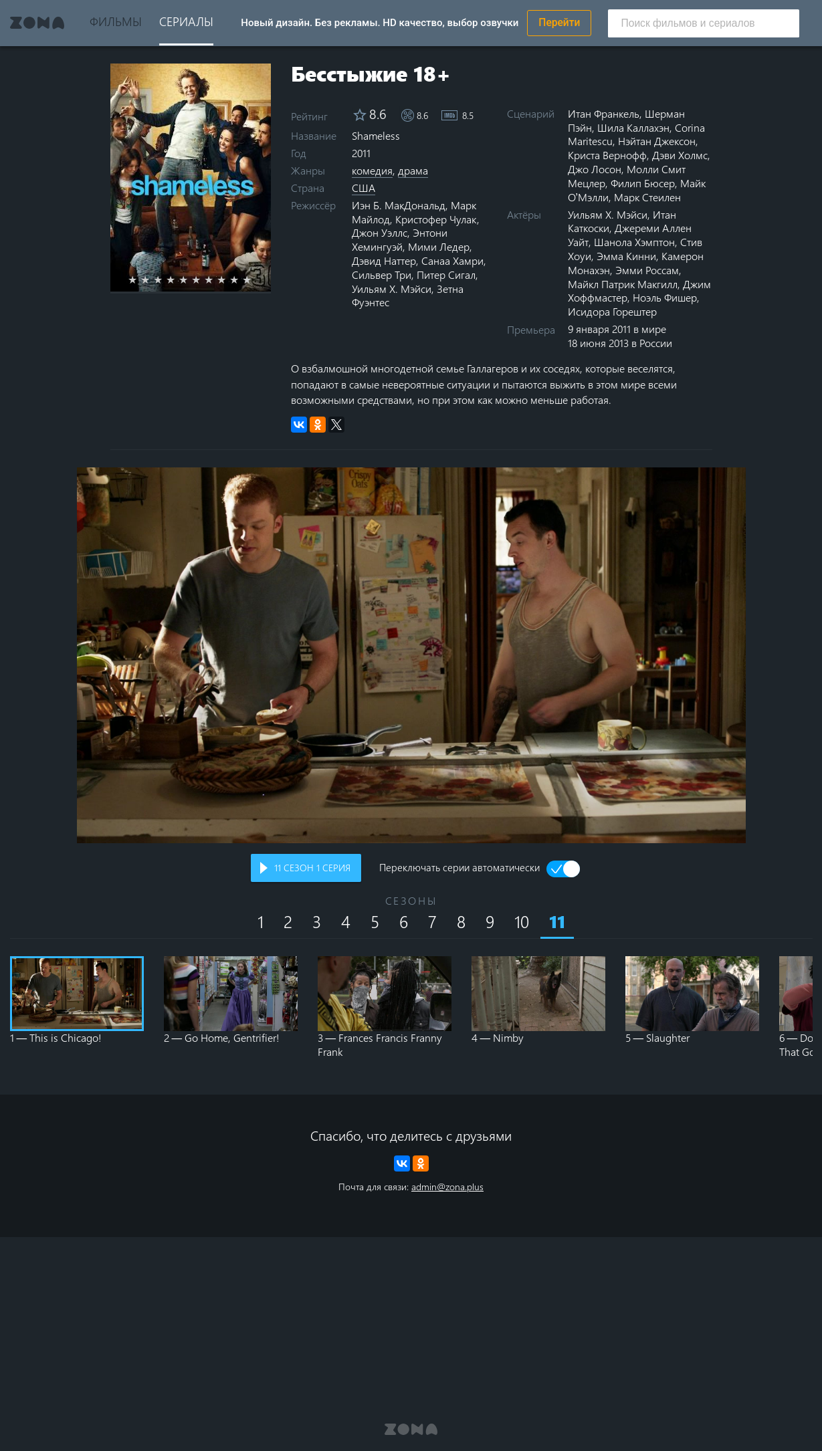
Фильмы (116, 21)
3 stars (165, 279)
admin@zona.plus (447, 1186)
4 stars (178, 279)
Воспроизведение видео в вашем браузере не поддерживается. (411, 655)
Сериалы (186, 21)
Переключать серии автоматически (459, 869)
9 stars (241, 279)
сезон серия (312, 867)
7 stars (216, 279)
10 (521, 921)
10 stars (254, 279)
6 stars (203, 279)
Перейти (559, 23)
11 (557, 922)
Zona (37, 22)
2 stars (152, 279)
